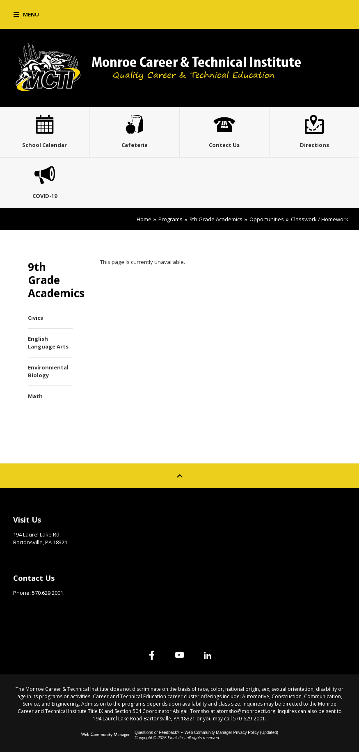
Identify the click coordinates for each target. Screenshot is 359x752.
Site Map (205, 517)
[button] (26, 14)
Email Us (24, 605)
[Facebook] (151, 655)
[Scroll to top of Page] (179, 476)
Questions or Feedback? (157, 732)
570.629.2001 (47, 592)
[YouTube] (179, 655)
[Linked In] (207, 655)
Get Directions (33, 555)
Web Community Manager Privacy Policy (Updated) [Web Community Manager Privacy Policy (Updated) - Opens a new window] (231, 732)
